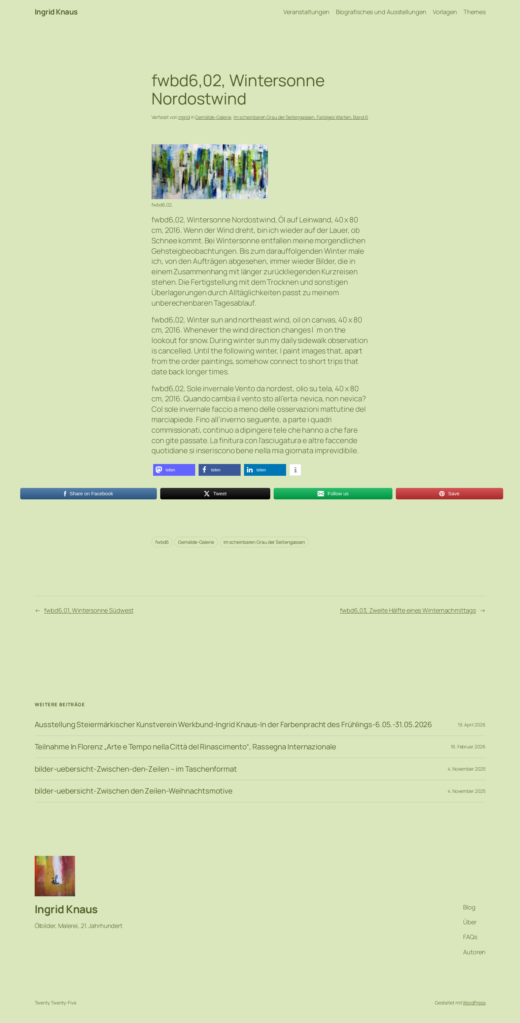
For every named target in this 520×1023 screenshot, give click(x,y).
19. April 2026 (472, 724)
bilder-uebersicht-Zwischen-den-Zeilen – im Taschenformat (136, 769)
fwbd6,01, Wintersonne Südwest (88, 610)
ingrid (184, 117)
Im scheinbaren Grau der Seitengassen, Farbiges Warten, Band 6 (301, 117)
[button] (174, 470)
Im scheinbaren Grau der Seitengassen (264, 542)
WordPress (474, 1002)
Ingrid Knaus (56, 12)
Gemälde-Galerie (213, 117)
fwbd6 (162, 542)
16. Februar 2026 (468, 746)
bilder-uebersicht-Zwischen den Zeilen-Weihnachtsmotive (134, 791)
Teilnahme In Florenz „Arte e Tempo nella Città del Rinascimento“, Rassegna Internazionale (185, 747)
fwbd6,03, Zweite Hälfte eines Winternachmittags (408, 610)
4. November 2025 (466, 769)
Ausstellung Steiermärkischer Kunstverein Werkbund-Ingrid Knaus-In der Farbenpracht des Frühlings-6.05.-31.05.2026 (233, 724)
